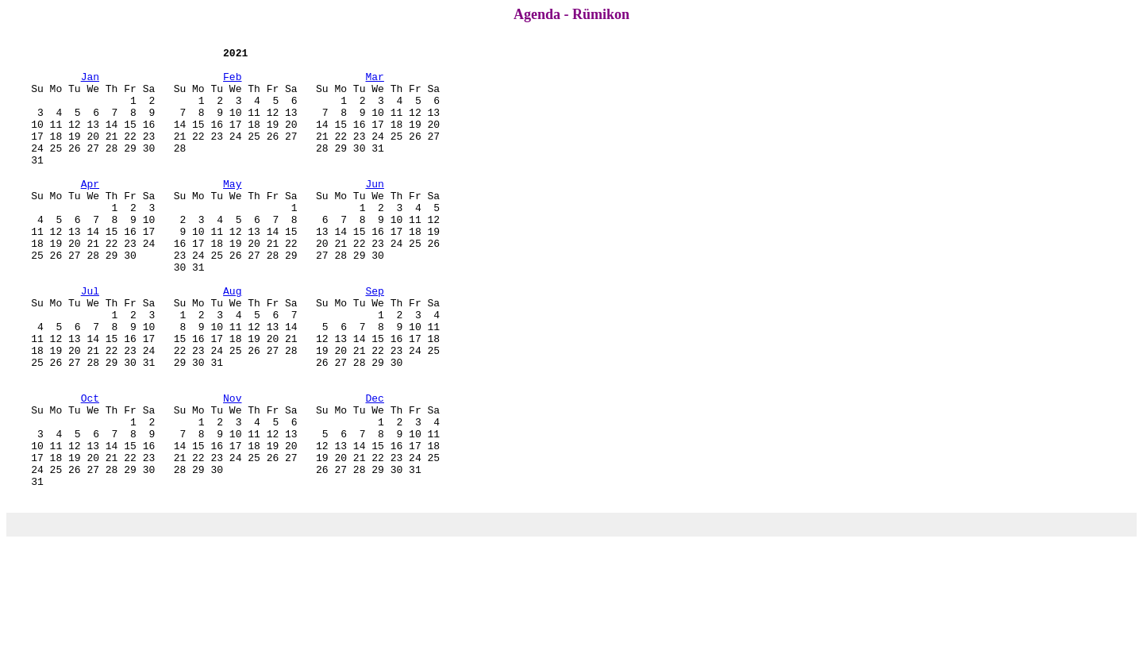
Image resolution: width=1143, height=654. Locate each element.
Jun (374, 212)
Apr (90, 212)
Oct (90, 469)
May (232, 212)
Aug (232, 340)
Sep (374, 340)
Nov (232, 469)
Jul (90, 340)
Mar (374, 83)
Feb (232, 83)
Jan (90, 83)
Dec (374, 469)
